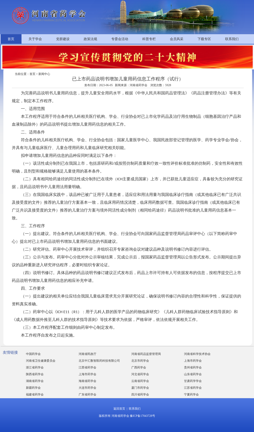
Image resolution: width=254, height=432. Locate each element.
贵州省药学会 (193, 367)
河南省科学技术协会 (197, 354)
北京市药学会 (140, 360)
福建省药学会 (35, 394)
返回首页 (119, 408)
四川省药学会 (140, 394)
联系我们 (232, 39)
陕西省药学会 (35, 374)
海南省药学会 (87, 381)
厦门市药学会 (140, 387)
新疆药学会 (33, 387)
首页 (11, 39)
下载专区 (204, 39)
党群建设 (63, 39)
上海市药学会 (193, 360)
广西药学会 (138, 367)
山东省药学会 (193, 374)
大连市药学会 (87, 387)
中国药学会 (33, 354)
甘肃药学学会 (193, 381)
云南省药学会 (140, 381)
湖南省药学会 (35, 381)
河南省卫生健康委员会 (40, 360)
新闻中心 (44, 74)
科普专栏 (149, 39)
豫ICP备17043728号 (142, 415)
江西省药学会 (87, 367)
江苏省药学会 (193, 387)
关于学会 (35, 39)
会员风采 (176, 39)
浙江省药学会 (35, 367)
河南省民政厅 (87, 354)
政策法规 (90, 39)
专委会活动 (119, 39)
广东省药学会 (87, 394)
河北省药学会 (140, 374)
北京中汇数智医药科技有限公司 (99, 360)
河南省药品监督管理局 (146, 354)
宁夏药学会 (191, 394)
